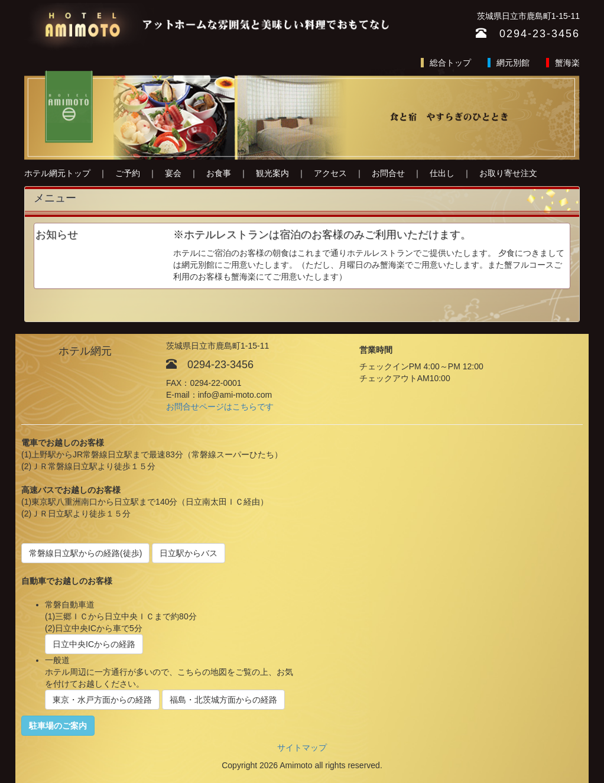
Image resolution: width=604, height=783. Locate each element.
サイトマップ (302, 747)
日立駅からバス (188, 553)
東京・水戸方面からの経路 (102, 699)
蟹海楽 (567, 62)
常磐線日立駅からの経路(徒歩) (85, 553)
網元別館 (513, 62)
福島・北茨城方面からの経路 (223, 699)
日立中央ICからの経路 (94, 644)
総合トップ (450, 62)
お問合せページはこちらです (220, 406)
